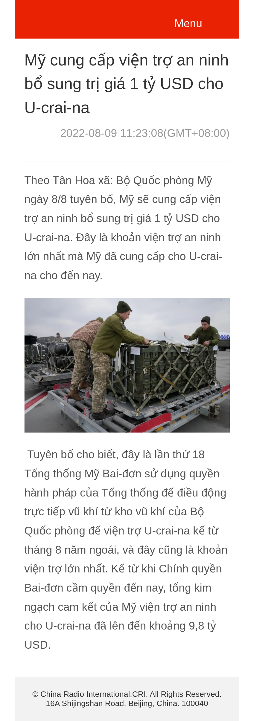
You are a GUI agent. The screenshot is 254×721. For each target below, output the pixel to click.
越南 (71, 18)
